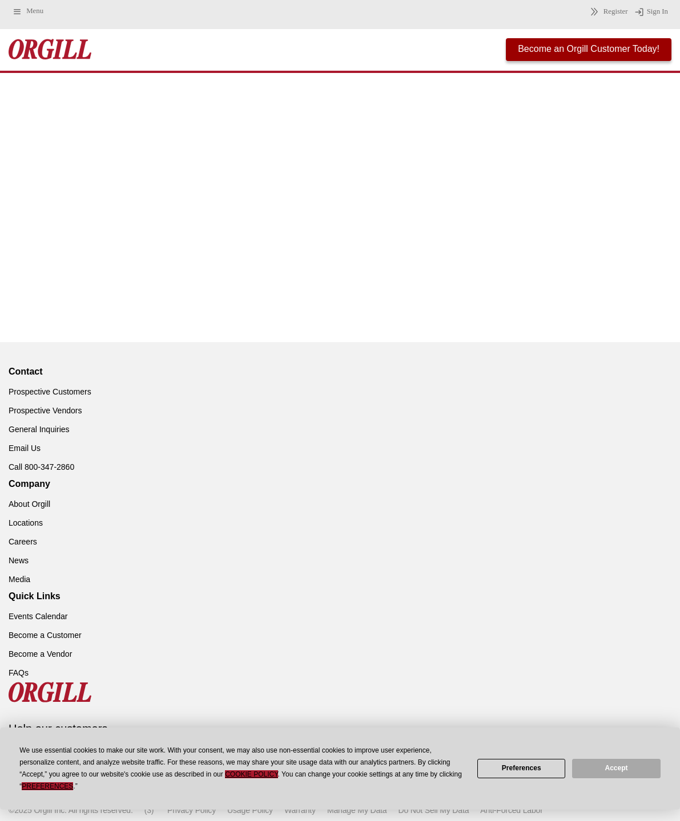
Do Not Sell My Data (433, 810)
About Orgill (29, 504)
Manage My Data (357, 810)
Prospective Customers (50, 391)
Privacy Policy (191, 810)
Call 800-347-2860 (41, 467)
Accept (616, 768)
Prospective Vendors (45, 410)
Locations (26, 522)
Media (19, 579)
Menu (27, 11)
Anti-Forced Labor (511, 810)
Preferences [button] (47, 786)
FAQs (19, 672)
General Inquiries (39, 429)
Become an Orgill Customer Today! (588, 49)
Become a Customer (45, 635)
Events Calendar (38, 616)
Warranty (300, 810)
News (19, 560)
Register (607, 12)
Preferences (521, 768)
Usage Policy (250, 810)
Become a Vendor (40, 654)
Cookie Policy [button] (251, 774)
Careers (23, 541)
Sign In (651, 12)
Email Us (25, 448)
